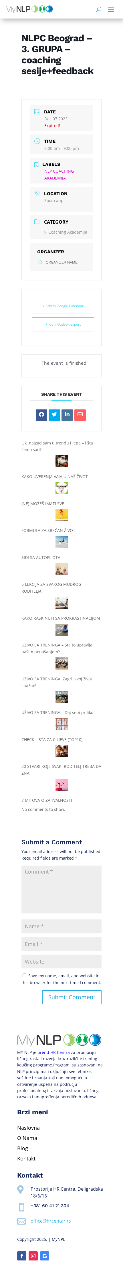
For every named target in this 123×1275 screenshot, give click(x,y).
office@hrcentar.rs (51, 1221)
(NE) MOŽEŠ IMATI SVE (42, 503)
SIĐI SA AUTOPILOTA (40, 557)
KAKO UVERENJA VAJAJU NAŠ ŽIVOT (54, 476)
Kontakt (26, 1158)
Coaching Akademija (65, 232)
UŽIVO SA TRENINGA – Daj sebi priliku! (58, 712)
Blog (22, 1148)
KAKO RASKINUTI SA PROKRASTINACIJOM (60, 618)
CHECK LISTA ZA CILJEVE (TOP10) (51, 739)
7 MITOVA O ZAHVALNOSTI (46, 800)
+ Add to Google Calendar (63, 305)
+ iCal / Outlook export (63, 324)
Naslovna (28, 1127)
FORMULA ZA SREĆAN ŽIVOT (48, 530)
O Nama (27, 1138)
